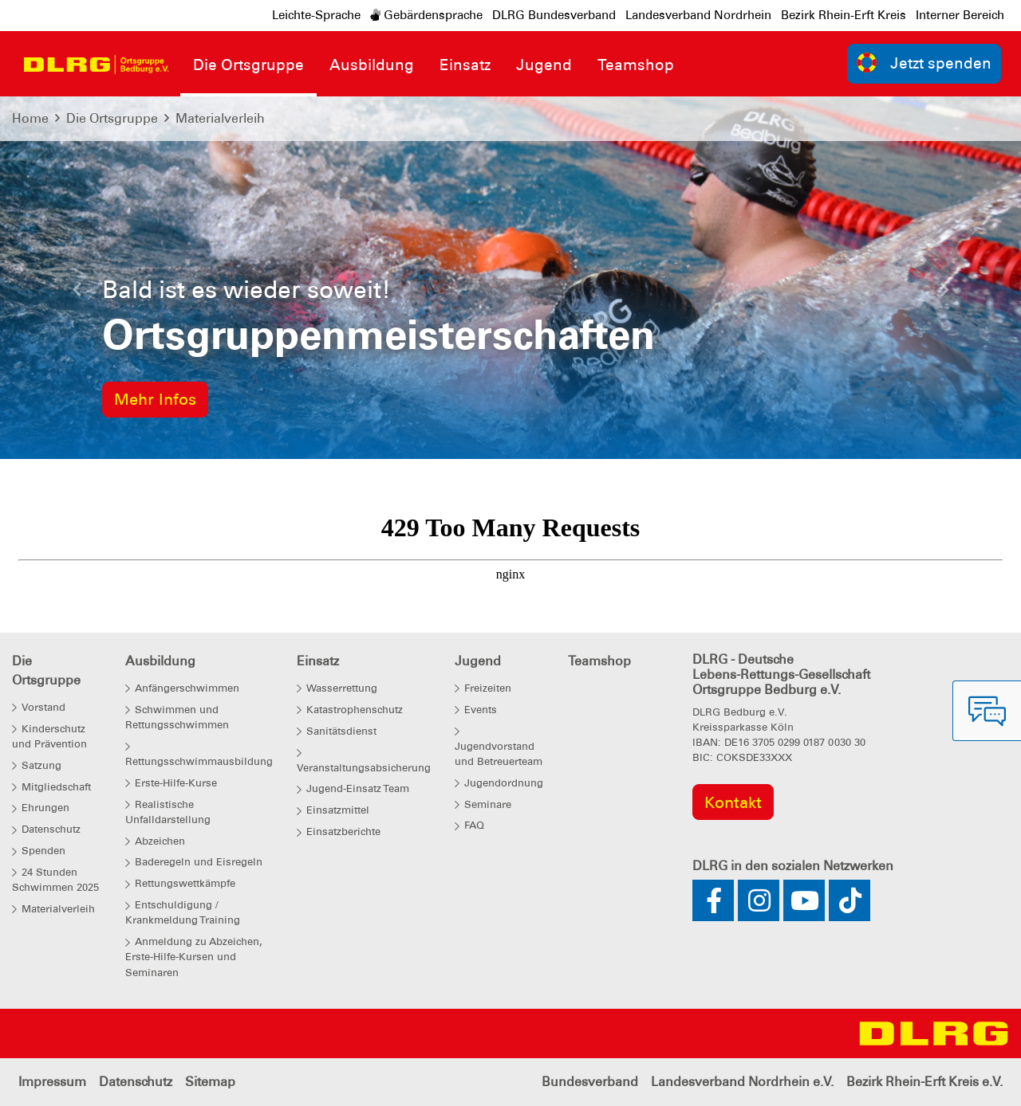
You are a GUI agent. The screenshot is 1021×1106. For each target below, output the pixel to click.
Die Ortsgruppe (112, 118)
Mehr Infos (155, 399)
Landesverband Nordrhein (698, 15)
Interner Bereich (960, 15)
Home (30, 118)
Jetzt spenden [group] (924, 63)
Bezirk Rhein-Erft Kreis (843, 15)
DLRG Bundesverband (554, 15)
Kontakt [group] (733, 802)
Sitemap (210, 1081)
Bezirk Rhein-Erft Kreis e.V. (924, 1081)
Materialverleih (220, 118)
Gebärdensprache (426, 15)
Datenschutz (135, 1081)
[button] (76, 294)
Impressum (52, 1081)
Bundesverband (590, 1081)
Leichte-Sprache (316, 15)
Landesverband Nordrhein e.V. (742, 1081)
